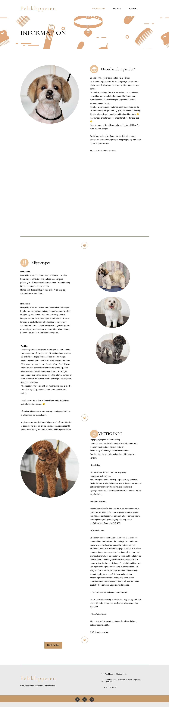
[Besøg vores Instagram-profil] (91, 699)
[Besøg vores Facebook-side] (77, 699)
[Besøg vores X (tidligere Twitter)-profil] (84, 699)
